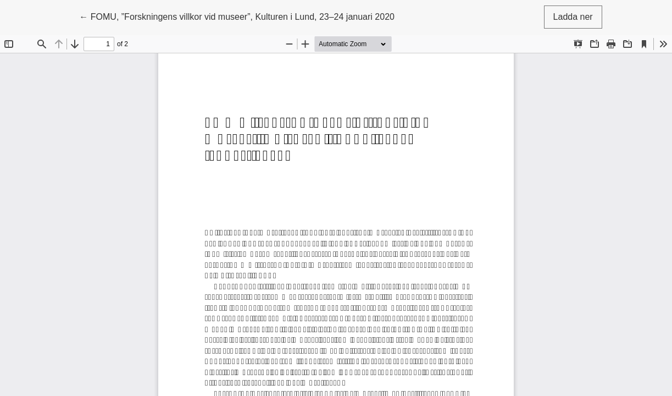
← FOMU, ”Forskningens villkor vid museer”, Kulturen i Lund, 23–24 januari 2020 (237, 15)
